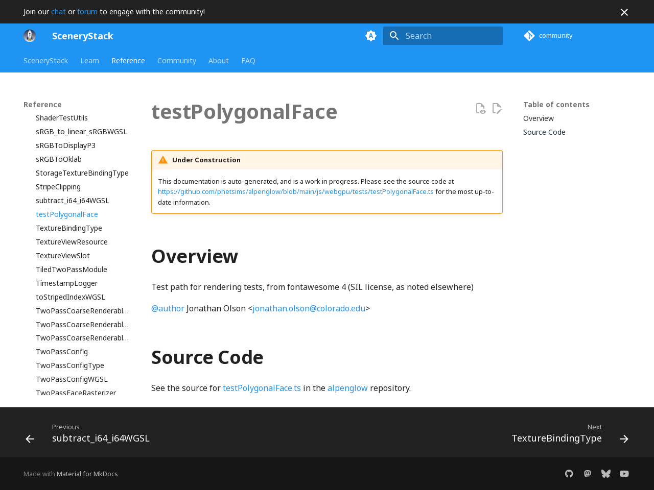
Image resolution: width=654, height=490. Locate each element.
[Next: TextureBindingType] (567, 435)
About (218, 60)
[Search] (443, 36)
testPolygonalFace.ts (262, 388)
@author (167, 308)
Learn (89, 60)
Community (176, 60)
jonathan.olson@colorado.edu (308, 308)
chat (58, 11)
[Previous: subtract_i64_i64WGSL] (90, 435)
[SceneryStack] (29, 36)
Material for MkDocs (87, 473)
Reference (128, 60)
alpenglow (348, 388)
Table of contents (556, 104)
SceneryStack (46, 60)
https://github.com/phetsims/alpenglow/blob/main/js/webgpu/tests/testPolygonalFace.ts (296, 191)
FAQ (248, 60)
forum (87, 11)
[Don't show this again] (624, 12)
